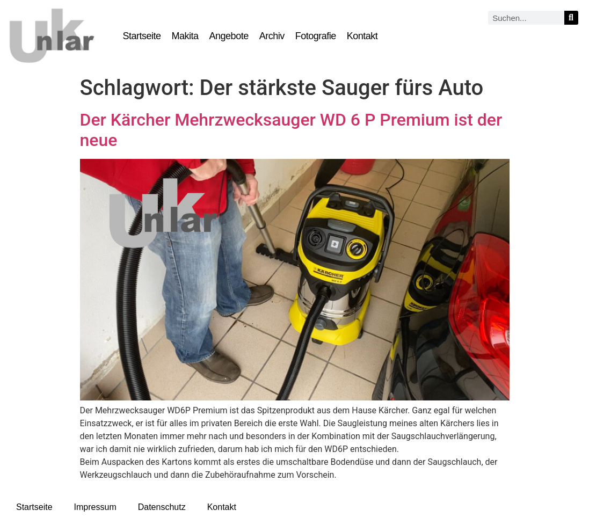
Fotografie (315, 36)
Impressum (95, 507)
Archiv (272, 36)
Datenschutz (162, 507)
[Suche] (571, 18)
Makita (185, 36)
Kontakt (362, 36)
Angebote (229, 36)
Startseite (142, 36)
